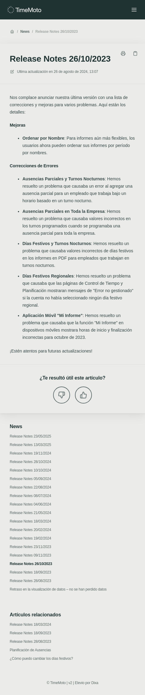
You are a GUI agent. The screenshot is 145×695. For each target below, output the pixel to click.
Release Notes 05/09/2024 (30, 479)
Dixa (94, 683)
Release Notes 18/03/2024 (30, 521)
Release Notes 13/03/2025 (30, 445)
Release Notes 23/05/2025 (30, 436)
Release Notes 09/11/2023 (30, 555)
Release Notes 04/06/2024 (30, 504)
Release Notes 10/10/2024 (30, 470)
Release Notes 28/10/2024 (30, 462)
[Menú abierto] (134, 10)
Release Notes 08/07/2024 (30, 496)
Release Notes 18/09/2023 (30, 572)
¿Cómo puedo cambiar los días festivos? (41, 658)
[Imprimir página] (123, 53)
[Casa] (24, 10)
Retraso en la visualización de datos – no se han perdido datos (58, 589)
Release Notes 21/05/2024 (30, 513)
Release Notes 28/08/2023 (30, 581)
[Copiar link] (135, 53)
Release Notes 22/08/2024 (30, 487)
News (24, 31)
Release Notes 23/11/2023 (30, 547)
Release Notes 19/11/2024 (30, 453)
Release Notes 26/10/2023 (56, 31)
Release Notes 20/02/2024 (30, 530)
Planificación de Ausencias (30, 650)
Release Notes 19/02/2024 (30, 538)
